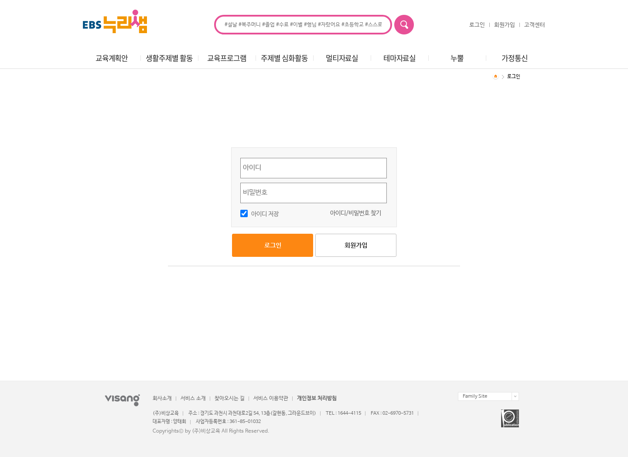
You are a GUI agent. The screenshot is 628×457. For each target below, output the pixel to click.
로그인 (477, 25)
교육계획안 (112, 57)
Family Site (475, 396)
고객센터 (534, 25)
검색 (404, 24)
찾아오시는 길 (230, 399)
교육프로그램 (226, 57)
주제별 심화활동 (284, 57)
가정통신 (515, 57)
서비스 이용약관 (270, 399)
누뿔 (457, 57)
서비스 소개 (193, 399)
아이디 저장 (265, 214)
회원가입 (504, 25)
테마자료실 (399, 57)
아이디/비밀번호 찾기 (355, 213)
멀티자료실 (342, 57)
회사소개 (162, 399)
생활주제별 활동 (169, 57)
